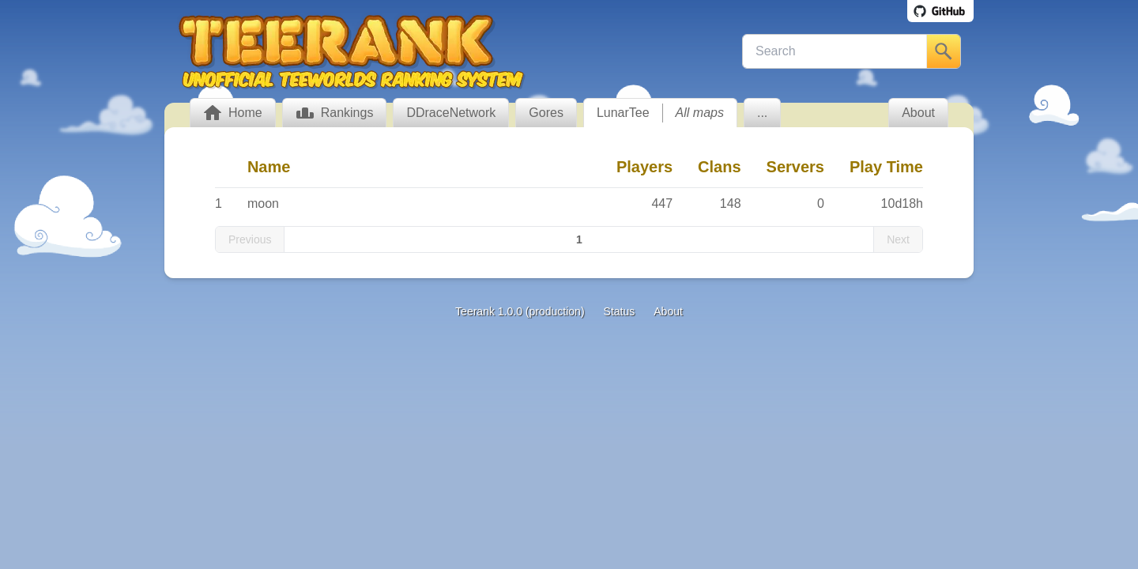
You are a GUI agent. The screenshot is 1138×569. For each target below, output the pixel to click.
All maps (700, 112)
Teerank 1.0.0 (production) (519, 311)
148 (730, 203)
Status (619, 311)
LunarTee (623, 112)
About (668, 311)
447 (662, 203)
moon (263, 203)
